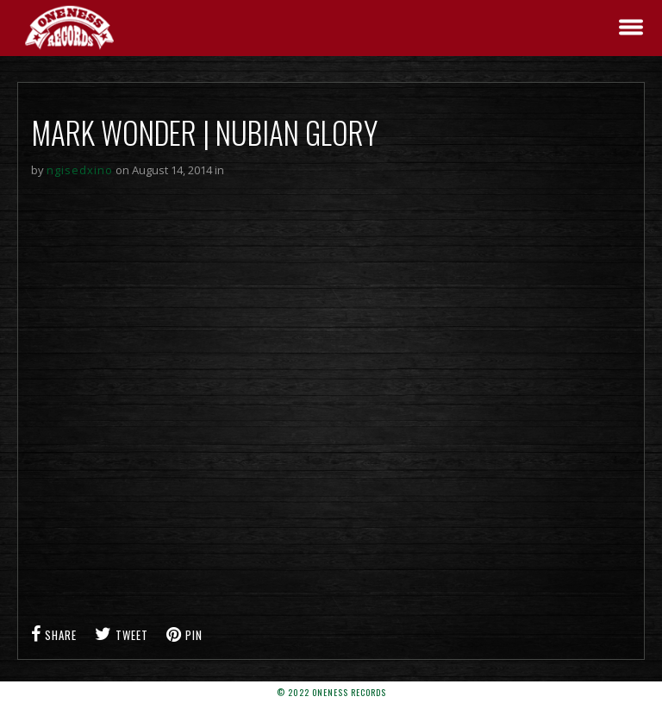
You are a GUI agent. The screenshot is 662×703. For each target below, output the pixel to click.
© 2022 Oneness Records (331, 692)
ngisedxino (80, 170)
